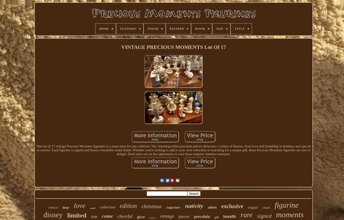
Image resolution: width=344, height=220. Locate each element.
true (94, 216)
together (173, 207)
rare (246, 215)
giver (141, 217)
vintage (167, 216)
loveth (229, 216)
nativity (194, 206)
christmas (151, 206)
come (107, 216)
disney (53, 215)
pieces (184, 216)
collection (107, 207)
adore (212, 207)
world (92, 208)
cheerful (125, 216)
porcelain (202, 216)
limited (77, 215)
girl (217, 217)
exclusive (232, 206)
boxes (152, 217)
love (79, 205)
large (65, 207)
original (253, 207)
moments (290, 214)
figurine (287, 205)
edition (128, 205)
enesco (53, 207)
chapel (266, 207)
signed (264, 216)
